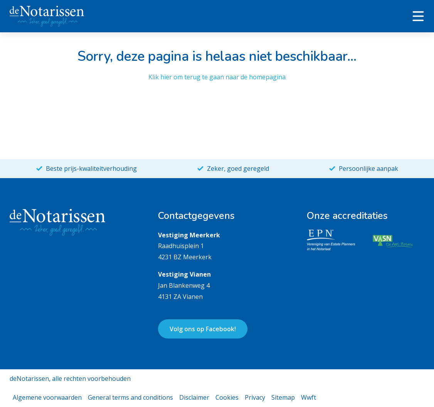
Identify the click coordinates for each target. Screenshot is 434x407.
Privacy (255, 397)
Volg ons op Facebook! (203, 329)
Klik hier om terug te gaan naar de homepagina (217, 77)
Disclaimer (194, 397)
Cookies (227, 397)
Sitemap (283, 397)
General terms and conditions (130, 397)
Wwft (308, 397)
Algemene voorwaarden (47, 397)
